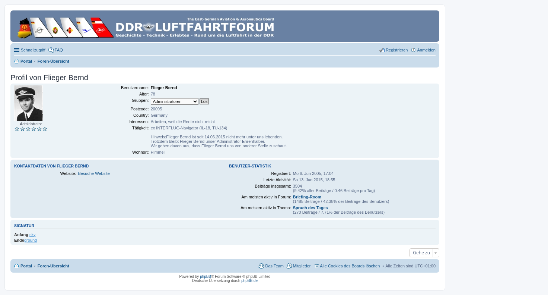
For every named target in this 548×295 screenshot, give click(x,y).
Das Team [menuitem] (274, 266)
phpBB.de (249, 281)
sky (32, 234)
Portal (26, 61)
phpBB (205, 276)
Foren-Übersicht (53, 266)
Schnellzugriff (33, 50)
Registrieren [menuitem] (397, 50)
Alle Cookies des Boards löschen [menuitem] (350, 266)
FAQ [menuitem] (59, 50)
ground (30, 240)
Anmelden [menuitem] (426, 50)
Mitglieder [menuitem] (302, 266)
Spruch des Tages (310, 207)
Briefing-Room (307, 197)
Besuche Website (93, 173)
